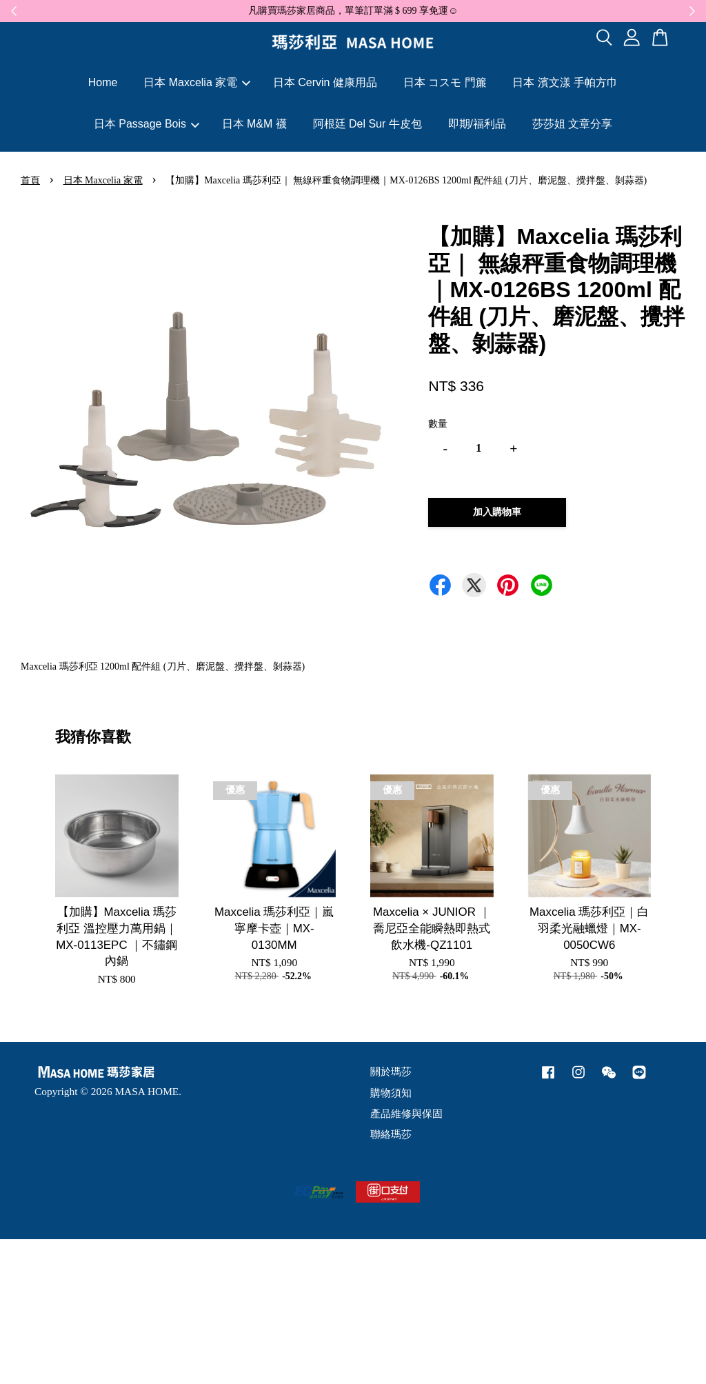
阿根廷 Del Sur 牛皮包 (367, 124)
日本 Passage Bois (146, 124)
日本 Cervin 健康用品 (325, 82)
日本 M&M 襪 (254, 124)
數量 (437, 424)
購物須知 (391, 1093)
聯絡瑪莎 (391, 1134)
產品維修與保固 (406, 1113)
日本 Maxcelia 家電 (196, 82)
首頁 (30, 180)
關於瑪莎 (391, 1071)
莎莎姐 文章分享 (572, 124)
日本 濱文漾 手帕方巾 (565, 82)
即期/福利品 (477, 124)
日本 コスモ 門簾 (445, 82)
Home (103, 82)
